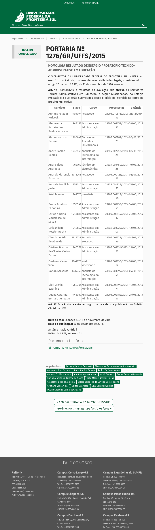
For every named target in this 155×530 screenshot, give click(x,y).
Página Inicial (17, 38)
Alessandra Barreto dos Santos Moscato (115, 366)
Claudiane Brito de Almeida (61, 382)
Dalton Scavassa (80, 386)
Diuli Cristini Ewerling (102, 386)
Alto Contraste (90, 3)
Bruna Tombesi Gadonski (129, 374)
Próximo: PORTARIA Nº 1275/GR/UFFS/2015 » (83, 408)
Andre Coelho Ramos (84, 370)
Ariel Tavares (107, 374)
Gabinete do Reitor (71, 38)
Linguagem (69, 3)
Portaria (53, 38)
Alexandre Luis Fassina (58, 370)
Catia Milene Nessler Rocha (100, 378)
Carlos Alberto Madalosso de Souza (65, 378)
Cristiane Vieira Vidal (57, 386)
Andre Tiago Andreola (109, 370)
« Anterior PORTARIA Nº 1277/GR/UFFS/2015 (83, 402)
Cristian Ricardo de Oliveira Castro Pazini (98, 382)
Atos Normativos (36, 38)
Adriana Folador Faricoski (79, 366)
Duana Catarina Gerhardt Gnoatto (64, 390)
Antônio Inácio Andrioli (85, 374)
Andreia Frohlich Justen (59, 374)
